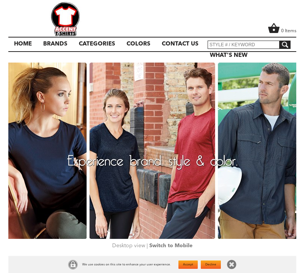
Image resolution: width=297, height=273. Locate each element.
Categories (97, 44)
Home (23, 44)
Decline (210, 264)
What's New (228, 55)
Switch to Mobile (170, 245)
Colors (138, 44)
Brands (55, 44)
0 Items (282, 31)
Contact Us (180, 44)
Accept (188, 264)
